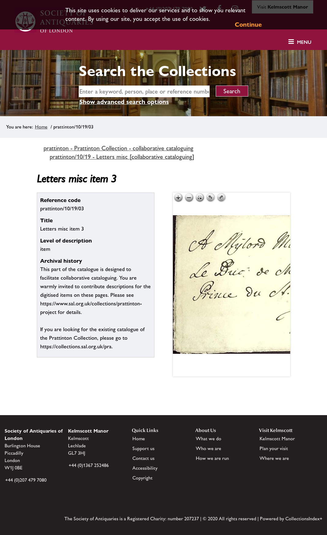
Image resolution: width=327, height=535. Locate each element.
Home (41, 127)
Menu (304, 42)
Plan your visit (274, 448)
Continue (248, 24)
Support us (143, 448)
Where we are (274, 458)
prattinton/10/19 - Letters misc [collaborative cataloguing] (122, 156)
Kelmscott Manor (277, 438)
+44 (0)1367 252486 (89, 465)
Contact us (143, 458)
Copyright (142, 478)
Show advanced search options (124, 101)
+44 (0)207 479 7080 (26, 480)
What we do (208, 438)
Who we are (208, 448)
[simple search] (144, 91)
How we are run (212, 458)
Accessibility (145, 468)
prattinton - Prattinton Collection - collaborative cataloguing (118, 148)
